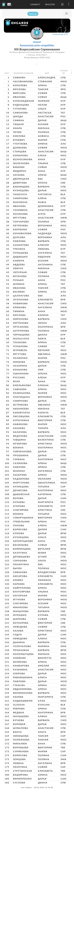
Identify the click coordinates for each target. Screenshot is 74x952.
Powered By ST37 (60, 34)
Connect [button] (35, 4)
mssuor (37, 41)
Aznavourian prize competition (37, 45)
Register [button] (50, 4)
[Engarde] (3, 4)
